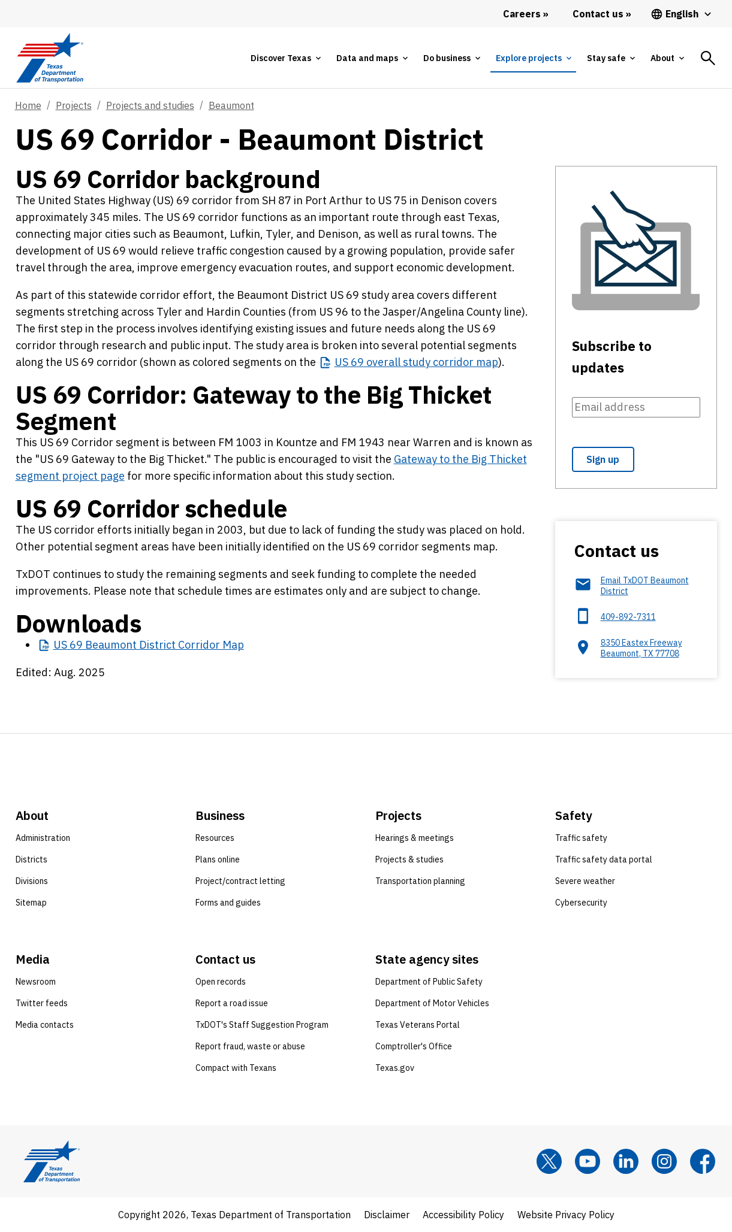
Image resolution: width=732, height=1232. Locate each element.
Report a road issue (231, 1003)
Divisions (32, 881)
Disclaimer (386, 1215)
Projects (74, 105)
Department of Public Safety (429, 981)
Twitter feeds (42, 1003)
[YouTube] (587, 1161)
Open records (220, 981)
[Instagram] (664, 1161)
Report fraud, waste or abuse (250, 1046)
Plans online (217, 859)
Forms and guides (228, 902)
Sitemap (31, 902)
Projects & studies (409, 859)
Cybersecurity (581, 902)
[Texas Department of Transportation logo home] (50, 58)
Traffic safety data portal (603, 859)
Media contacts (45, 1024)
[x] (549, 1161)
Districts (31, 859)
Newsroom (36, 981)
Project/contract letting (240, 881)
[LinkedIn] (625, 1161)
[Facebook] (702, 1161)
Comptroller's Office (413, 1046)
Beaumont (231, 105)
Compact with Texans (235, 1068)
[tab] (285, 58)
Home (28, 105)
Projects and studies (150, 105)
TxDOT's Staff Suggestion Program (262, 1024)
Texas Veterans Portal (417, 1024)
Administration (43, 838)
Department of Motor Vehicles (432, 1003)
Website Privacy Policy (565, 1215)
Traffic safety (581, 838)
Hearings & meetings (414, 838)
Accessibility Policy (463, 1215)
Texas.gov (394, 1068)
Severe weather (585, 881)
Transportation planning (420, 881)
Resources (214, 838)
